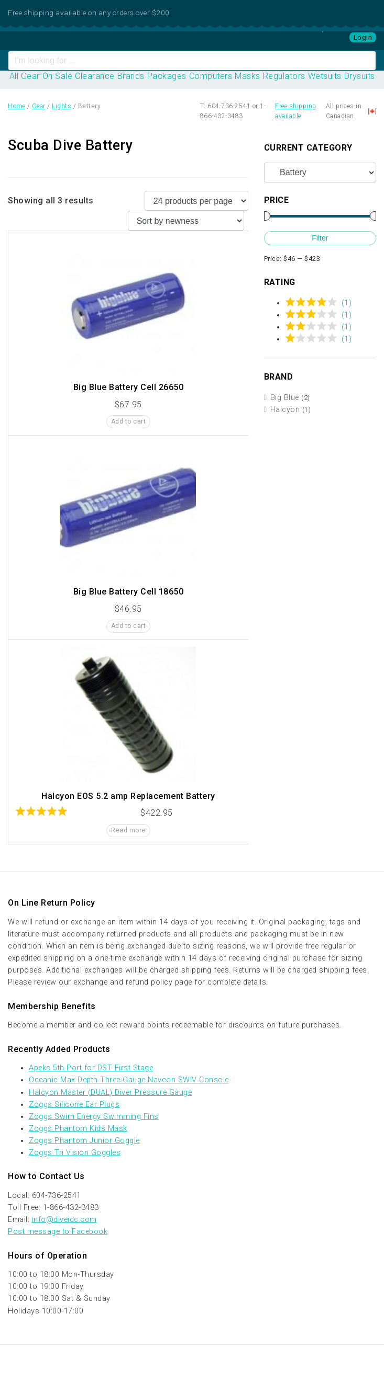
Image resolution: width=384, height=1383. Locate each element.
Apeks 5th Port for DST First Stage (91, 1068)
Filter (320, 238)
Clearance (95, 76)
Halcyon (285, 409)
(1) (347, 303)
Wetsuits (325, 76)
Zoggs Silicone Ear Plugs (74, 1104)
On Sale (57, 76)
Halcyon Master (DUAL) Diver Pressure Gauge (110, 1092)
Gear (39, 106)
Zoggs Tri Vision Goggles (74, 1152)
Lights (61, 106)
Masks (247, 76)
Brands (131, 76)
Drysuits (359, 76)
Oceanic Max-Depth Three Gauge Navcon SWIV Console (129, 1080)
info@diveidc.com (64, 1219)
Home (16, 106)
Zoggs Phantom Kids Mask (78, 1128)
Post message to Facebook (57, 1231)
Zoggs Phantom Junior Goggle (84, 1140)
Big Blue (284, 397)
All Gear (24, 76)
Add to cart (128, 421)
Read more (128, 830)
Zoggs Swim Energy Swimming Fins (94, 1116)
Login (363, 37)
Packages (166, 76)
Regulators (284, 76)
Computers (211, 76)
